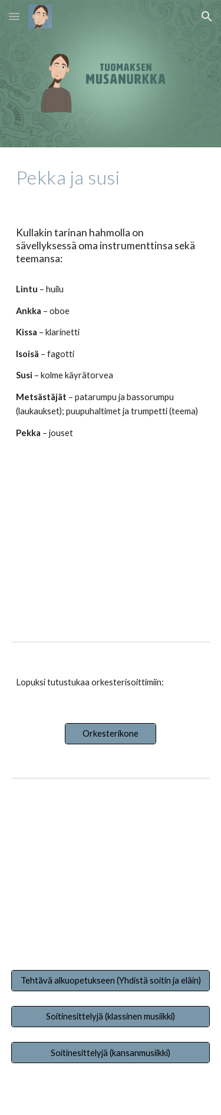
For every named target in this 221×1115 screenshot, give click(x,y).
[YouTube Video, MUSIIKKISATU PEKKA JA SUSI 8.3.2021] (110, 540)
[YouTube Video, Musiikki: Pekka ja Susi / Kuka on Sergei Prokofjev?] (110, 874)
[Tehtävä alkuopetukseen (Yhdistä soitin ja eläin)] (111, 980)
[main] (110, 177)
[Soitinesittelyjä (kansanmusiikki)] (111, 1052)
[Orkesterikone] (110, 733)
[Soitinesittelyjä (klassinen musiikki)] (111, 1016)
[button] (14, 16)
